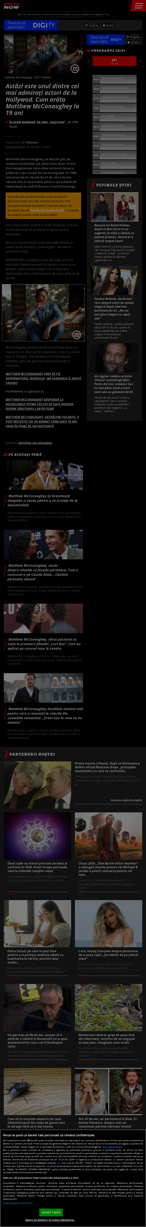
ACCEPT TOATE (51, 1212)
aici (58, 1162)
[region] (73, 1178)
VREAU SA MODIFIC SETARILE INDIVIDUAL (50, 1220)
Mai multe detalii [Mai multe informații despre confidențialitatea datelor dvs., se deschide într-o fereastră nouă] (112, 1146)
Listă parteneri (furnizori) (17, 1203)
